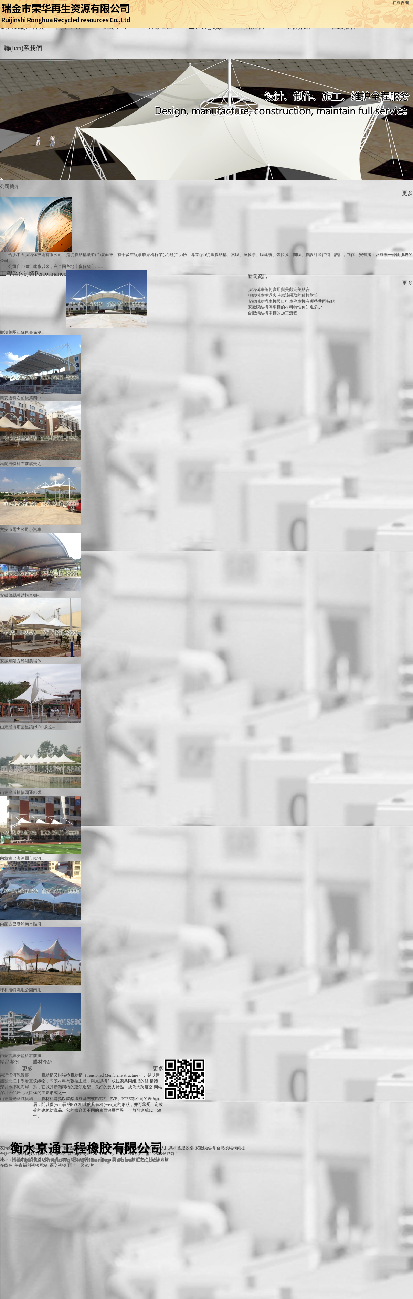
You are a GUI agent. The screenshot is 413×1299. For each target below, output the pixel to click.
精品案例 (9, 1062)
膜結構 (47, 1075)
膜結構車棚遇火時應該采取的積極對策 (283, 295)
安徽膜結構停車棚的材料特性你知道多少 (285, 307)
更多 (407, 193)
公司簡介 (9, 186)
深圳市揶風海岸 (14, 1087)
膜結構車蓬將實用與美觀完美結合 (279, 289)
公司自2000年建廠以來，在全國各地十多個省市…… (55, 266)
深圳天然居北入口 (16, 1092)
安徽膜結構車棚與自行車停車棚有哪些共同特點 (291, 301)
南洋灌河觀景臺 (14, 1075)
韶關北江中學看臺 (16, 1081)
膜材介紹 (42, 1062)
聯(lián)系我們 (23, 48)
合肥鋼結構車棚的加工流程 (272, 313)
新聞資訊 (257, 276)
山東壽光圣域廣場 (16, 1098)
